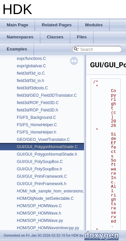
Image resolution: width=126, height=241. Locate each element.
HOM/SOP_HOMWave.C (39, 206)
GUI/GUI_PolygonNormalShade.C (47, 147)
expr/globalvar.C (31, 66)
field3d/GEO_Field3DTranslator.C (47, 95)
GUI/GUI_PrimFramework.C (42, 176)
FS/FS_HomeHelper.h (36, 132)
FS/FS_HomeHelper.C (37, 125)
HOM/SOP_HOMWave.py (40, 220)
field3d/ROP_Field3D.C (38, 102)
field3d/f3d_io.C (31, 73)
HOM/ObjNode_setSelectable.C (45, 198)
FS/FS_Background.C (36, 117)
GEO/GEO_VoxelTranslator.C (43, 139)
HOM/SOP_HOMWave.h (39, 213)
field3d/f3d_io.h (30, 80)
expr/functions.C (31, 58)
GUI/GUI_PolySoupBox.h (39, 169)
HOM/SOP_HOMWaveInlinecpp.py (48, 228)
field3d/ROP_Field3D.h (37, 110)
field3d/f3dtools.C (32, 88)
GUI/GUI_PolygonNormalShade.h (47, 154)
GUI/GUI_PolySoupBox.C (40, 161)
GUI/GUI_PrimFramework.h (41, 183)
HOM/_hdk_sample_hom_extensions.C (52, 191)
